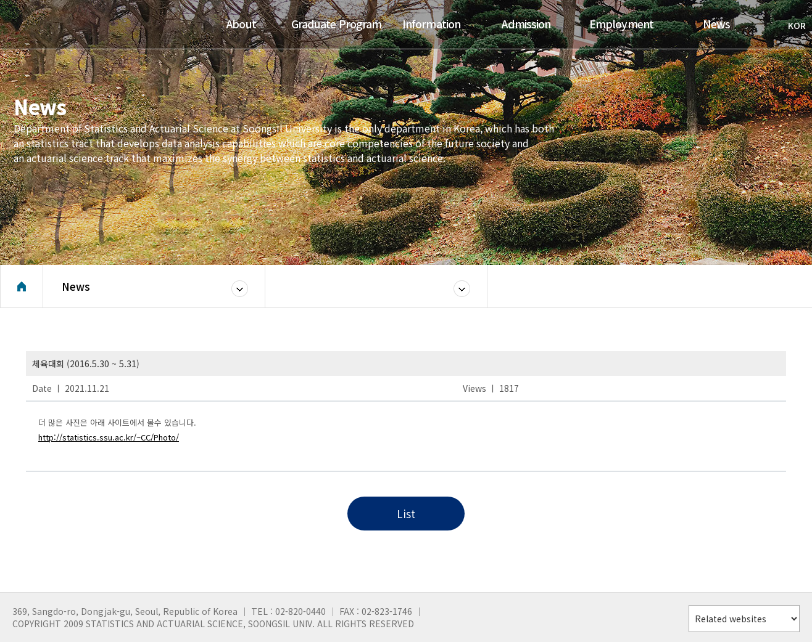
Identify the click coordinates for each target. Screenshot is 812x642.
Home (21, 286)
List (406, 513)
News (76, 286)
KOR (791, 25)
